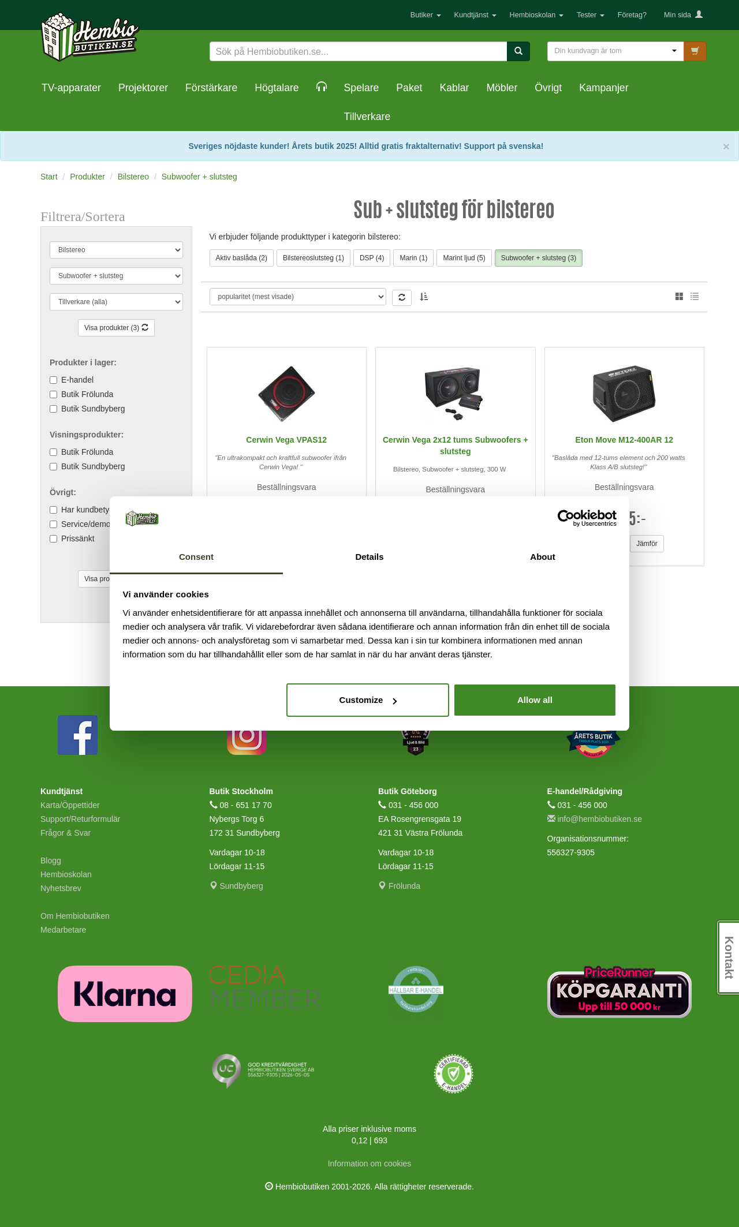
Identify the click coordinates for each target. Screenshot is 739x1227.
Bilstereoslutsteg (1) (313, 258)
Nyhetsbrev (60, 888)
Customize (368, 700)
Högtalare (276, 87)
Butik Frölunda (87, 394)
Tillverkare (367, 116)
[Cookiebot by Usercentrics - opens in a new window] (566, 519)
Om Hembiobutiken (75, 916)
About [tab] (542, 557)
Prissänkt (78, 538)
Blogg (50, 860)
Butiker (425, 15)
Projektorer (143, 87)
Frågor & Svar (65, 832)
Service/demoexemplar (102, 524)
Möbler (501, 87)
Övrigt (548, 87)
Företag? (632, 15)
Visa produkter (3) (116, 328)
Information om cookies (370, 1163)
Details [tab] (369, 557)
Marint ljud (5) (464, 258)
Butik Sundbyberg (93, 408)
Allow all (535, 700)
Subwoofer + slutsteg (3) (538, 258)
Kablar (454, 87)
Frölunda (399, 886)
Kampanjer (603, 87)
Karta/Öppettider (70, 805)
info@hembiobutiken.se (594, 819)
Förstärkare (211, 87)
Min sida (683, 15)
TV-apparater (71, 87)
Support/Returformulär (80, 819)
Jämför (647, 544)
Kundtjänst (475, 15)
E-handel (77, 379)
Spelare (361, 87)
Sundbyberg (236, 886)
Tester (590, 15)
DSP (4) (372, 258)
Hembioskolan (536, 15)
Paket (409, 87)
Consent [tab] (196, 557)
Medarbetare (63, 929)
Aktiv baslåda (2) (241, 258)
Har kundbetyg (87, 509)
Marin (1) (413, 258)
